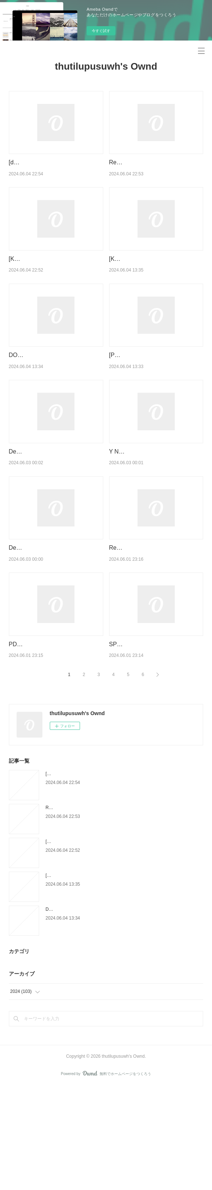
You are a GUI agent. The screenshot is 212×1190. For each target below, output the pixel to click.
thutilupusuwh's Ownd (106, 66)
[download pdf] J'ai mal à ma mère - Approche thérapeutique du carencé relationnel (55, 171)
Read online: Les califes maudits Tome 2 (85, 911)
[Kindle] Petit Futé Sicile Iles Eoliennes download (93, 979)
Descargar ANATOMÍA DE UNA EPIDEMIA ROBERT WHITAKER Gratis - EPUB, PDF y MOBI (52, 508)
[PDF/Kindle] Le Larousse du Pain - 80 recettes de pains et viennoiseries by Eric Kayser (155, 392)
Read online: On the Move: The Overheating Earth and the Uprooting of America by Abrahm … (155, 623)
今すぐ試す (101, 31)
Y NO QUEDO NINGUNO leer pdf (153, 499)
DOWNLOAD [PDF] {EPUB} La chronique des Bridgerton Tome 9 (109, 1013)
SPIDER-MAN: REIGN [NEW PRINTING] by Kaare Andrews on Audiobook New (153, 738)
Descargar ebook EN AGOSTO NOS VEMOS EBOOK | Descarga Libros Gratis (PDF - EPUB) (53, 623)
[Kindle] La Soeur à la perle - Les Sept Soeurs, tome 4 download (109, 945)
